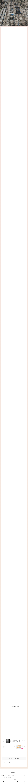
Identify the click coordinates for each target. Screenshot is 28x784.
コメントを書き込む (14, 758)
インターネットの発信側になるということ (7, 776)
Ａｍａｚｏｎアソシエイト (20, 775)
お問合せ (14, 779)
